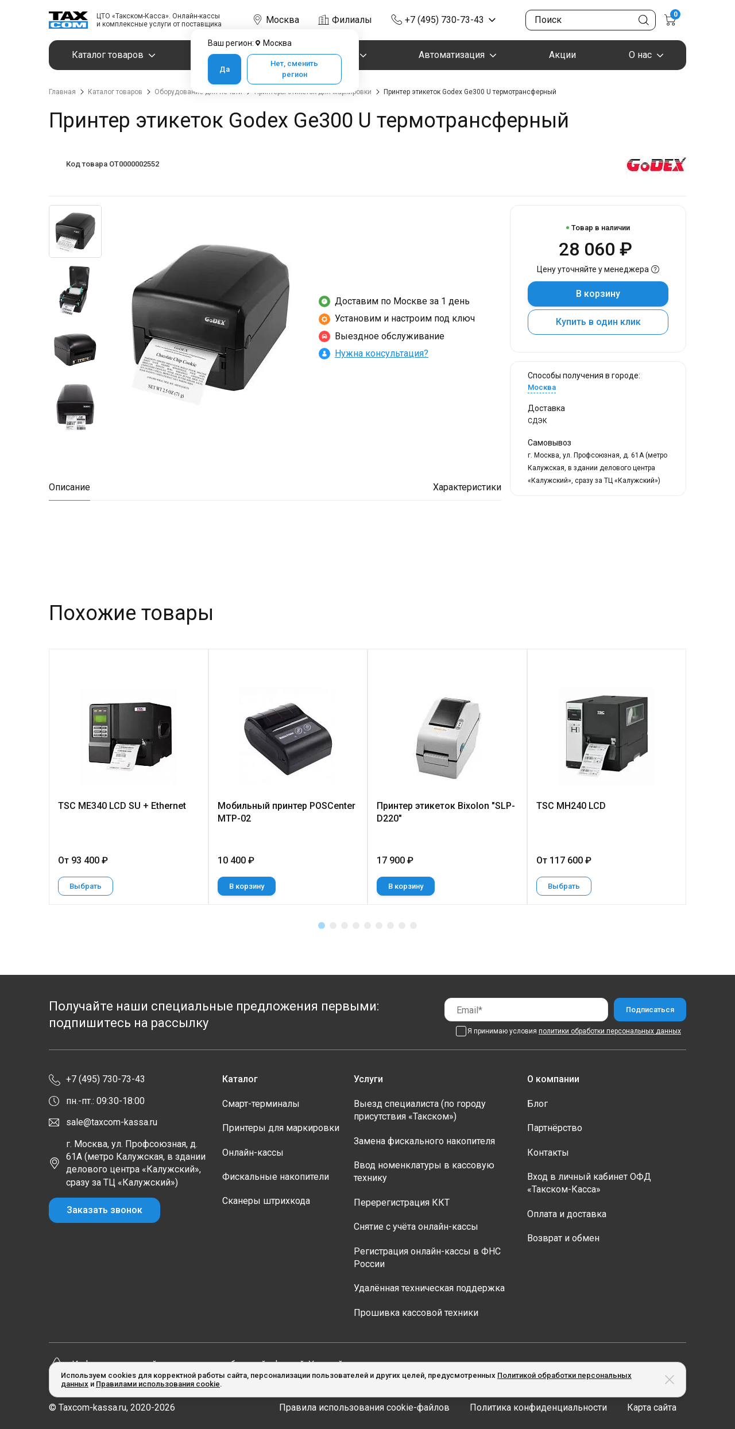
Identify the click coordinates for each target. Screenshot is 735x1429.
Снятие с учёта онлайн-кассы (416, 1226)
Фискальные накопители (275, 1176)
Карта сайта (651, 1407)
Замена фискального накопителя (424, 1141)
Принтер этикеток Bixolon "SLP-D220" (446, 812)
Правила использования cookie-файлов (364, 1407)
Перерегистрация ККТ (402, 1202)
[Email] (526, 1009)
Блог (537, 1103)
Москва (542, 387)
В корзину (598, 293)
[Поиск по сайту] (590, 20)
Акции (562, 54)
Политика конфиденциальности (538, 1407)
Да (224, 69)
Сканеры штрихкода (266, 1200)
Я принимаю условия (574, 1031)
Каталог (240, 1079)
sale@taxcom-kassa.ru (111, 1122)
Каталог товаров (108, 54)
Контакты (548, 1152)
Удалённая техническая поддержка (429, 1288)
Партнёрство (554, 1127)
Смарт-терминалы (261, 1103)
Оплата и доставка (566, 1214)
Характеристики (467, 487)
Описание (69, 487)
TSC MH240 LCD (571, 805)
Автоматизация (452, 54)
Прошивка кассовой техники (416, 1312)
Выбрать (85, 886)
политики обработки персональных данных (610, 1031)
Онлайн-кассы (253, 1152)
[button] (321, 925)
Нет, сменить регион (294, 69)
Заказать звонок (104, 1210)
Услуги (368, 1079)
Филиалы (352, 19)
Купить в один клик (598, 321)
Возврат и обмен (563, 1238)
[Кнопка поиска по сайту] (644, 20)
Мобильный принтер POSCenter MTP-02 (286, 812)
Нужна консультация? (381, 353)
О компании (553, 1079)
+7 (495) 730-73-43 (444, 19)
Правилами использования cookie (158, 1384)
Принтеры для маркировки (280, 1127)
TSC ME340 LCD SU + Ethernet (122, 805)
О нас (640, 54)
